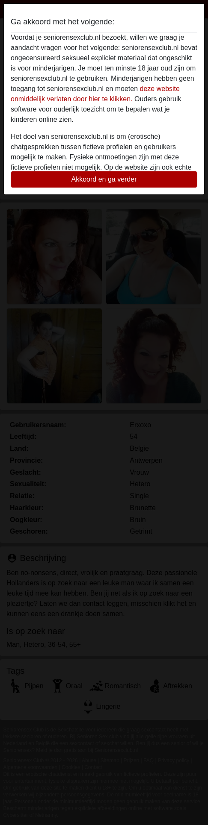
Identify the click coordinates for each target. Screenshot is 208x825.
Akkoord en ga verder (104, 179)
